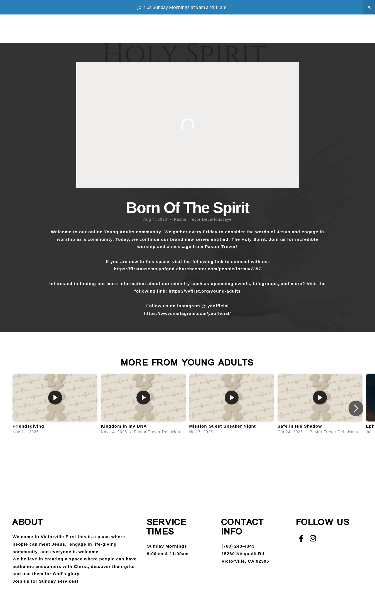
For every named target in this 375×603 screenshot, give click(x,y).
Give (220, 34)
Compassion (131, 34)
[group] (55, 405)
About (57, 34)
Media (196, 34)
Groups (91, 34)
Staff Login (312, 34)
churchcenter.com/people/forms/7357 (218, 268)
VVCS (279, 34)
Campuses (250, 34)
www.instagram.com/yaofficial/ (196, 313)
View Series (187, 458)
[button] (356, 408)
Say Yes (168, 34)
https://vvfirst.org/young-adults (205, 291)
